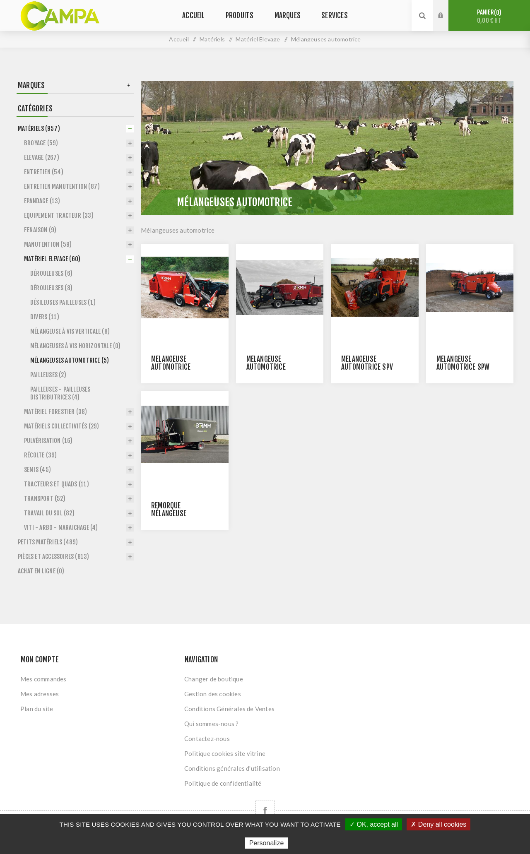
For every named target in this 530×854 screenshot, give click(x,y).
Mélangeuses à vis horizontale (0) (75, 346)
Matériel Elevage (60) (52, 259)
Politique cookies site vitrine (224, 753)
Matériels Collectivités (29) (61, 426)
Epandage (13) (42, 201)
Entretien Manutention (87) (62, 186)
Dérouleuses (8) (51, 288)
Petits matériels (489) (48, 542)
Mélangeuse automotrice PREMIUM (266, 367)
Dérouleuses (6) (51, 273)
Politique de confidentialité (223, 783)
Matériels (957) (39, 128)
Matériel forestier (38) (55, 412)
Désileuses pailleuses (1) (63, 302)
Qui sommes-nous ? (211, 723)
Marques (31, 85)
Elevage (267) (42, 157)
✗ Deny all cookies (438, 824)
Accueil (178, 39)
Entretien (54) (43, 172)
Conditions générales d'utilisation (232, 768)
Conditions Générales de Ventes (229, 708)
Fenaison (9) (40, 230)
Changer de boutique (213, 679)
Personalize (266, 843)
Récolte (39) (40, 455)
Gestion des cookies (212, 694)
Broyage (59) (41, 143)
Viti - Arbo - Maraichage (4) (61, 528)
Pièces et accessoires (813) (53, 557)
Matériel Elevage (258, 39)
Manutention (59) (48, 244)
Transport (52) (44, 499)
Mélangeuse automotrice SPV (367, 363)
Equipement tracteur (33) (59, 215)
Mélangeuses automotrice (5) (69, 360)
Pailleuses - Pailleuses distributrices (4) (60, 393)
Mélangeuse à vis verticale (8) (70, 331)
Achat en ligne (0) (41, 571)
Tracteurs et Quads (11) (56, 484)
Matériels (212, 39)
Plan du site (36, 708)
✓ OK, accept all (373, 824)
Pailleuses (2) (48, 375)
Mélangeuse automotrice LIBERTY (170, 367)
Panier (489, 16)
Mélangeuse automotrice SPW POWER (463, 367)
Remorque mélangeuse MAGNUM (168, 513)
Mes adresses (39, 694)
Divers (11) (44, 317)
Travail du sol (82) (49, 513)
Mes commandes (43, 679)
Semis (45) (37, 470)
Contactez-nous (207, 738)
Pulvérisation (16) (48, 441)
